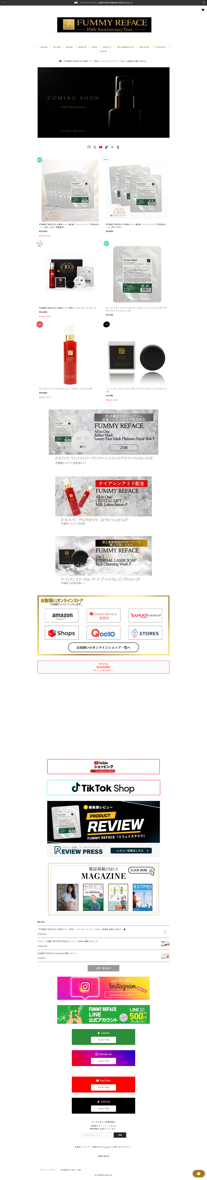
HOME (44, 47)
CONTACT (160, 47)
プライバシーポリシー (48, 1170)
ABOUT (107, 47)
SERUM (82, 47)
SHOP (103, 51)
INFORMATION (125, 47)
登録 (120, 1135)
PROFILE (144, 47)
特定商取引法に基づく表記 (71, 1170)
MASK (69, 47)
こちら (106, 1147)
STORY (57, 47)
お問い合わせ (103, 1156)
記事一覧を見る (103, 968)
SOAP (95, 47)
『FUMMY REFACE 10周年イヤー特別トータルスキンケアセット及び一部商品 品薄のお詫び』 (103, 61)
